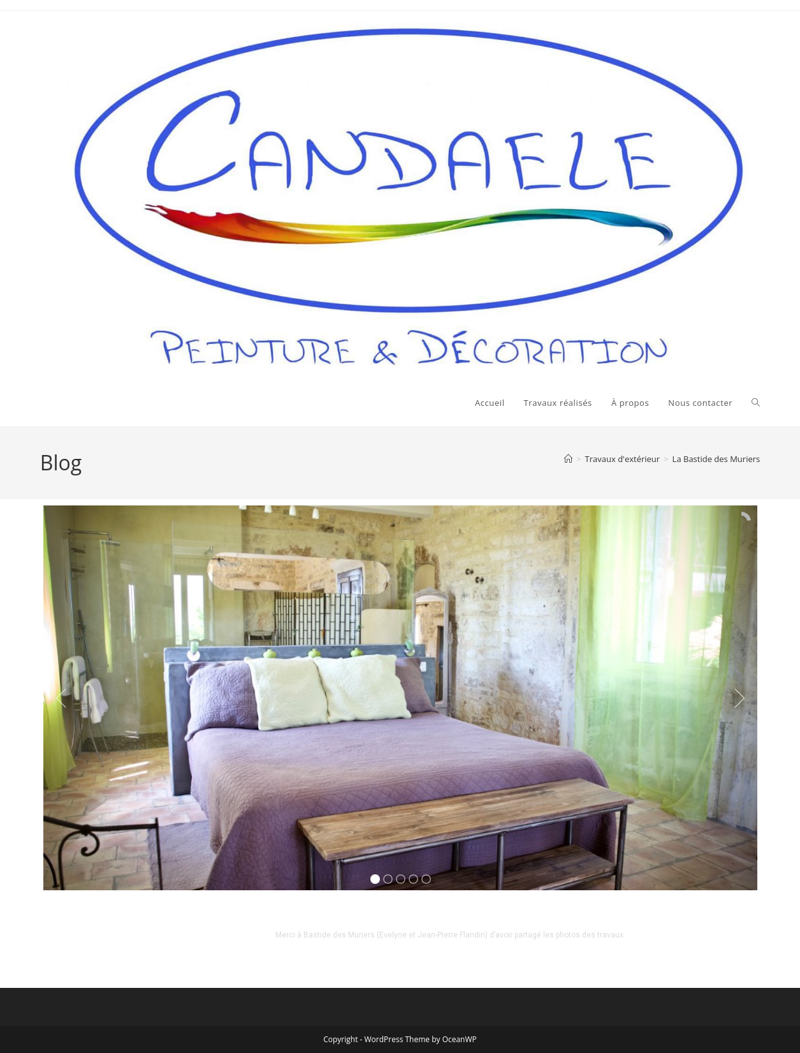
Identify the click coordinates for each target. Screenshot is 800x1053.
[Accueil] (568, 459)
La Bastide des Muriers (716, 459)
